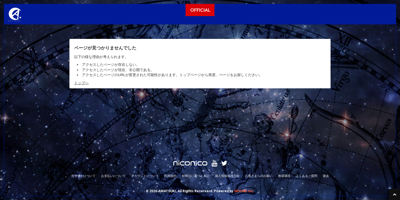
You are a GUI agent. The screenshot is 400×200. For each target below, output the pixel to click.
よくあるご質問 (306, 123)
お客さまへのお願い (258, 123)
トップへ (81, 83)
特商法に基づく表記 (195, 123)
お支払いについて (113, 123)
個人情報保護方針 (227, 123)
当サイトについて (83, 123)
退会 (326, 123)
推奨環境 (284, 123)
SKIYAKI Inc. (244, 139)
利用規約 (170, 123)
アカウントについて (145, 123)
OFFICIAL (200, 9)
